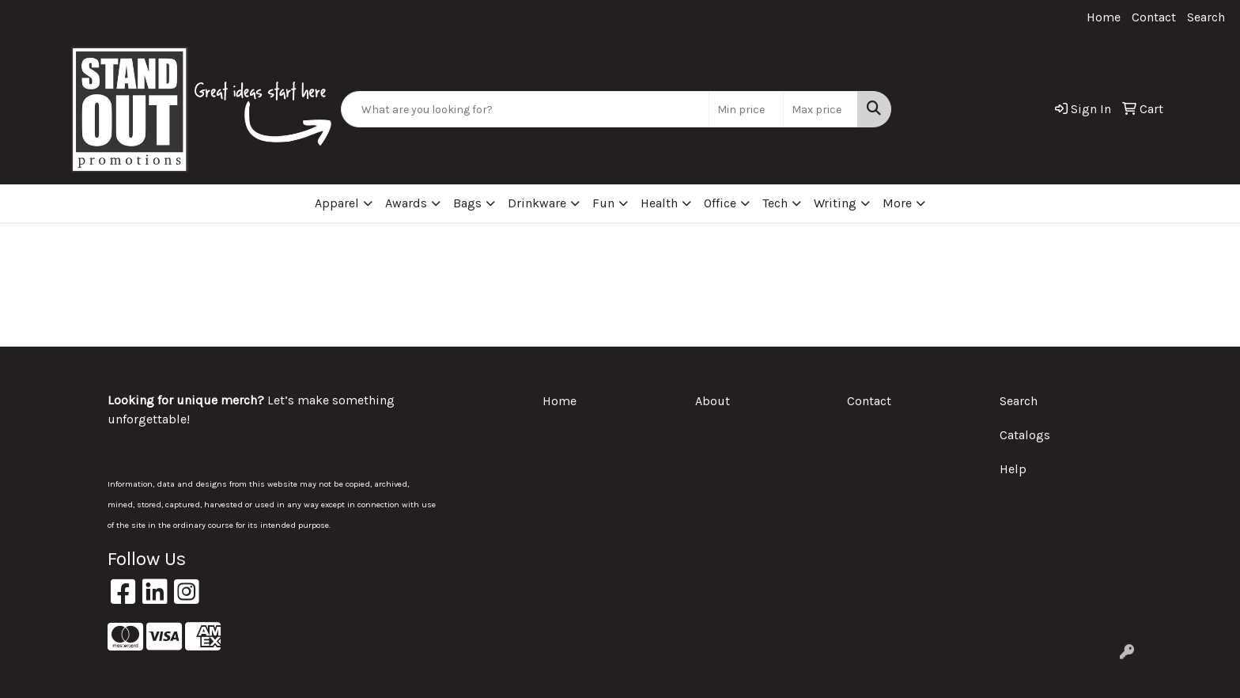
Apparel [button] (337, 203)
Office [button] (720, 203)
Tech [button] (775, 203)
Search (1206, 17)
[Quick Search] (525, 109)
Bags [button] (467, 203)
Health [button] (659, 203)
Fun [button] (603, 203)
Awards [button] (406, 203)
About (712, 400)
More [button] (897, 203)
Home (1104, 17)
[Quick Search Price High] (820, 109)
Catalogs (1025, 434)
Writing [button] (835, 203)
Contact (1154, 17)
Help (1013, 468)
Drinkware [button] (537, 203)
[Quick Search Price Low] (746, 109)
